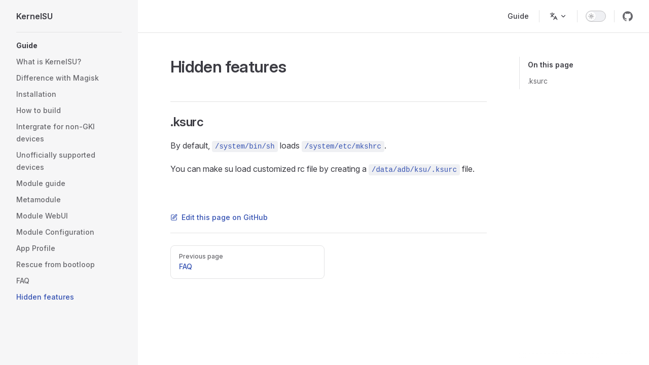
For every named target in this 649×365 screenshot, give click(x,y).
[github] (628, 16)
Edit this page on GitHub (219, 217)
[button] (69, 46)
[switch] (596, 16)
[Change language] (558, 16)
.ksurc (538, 81)
